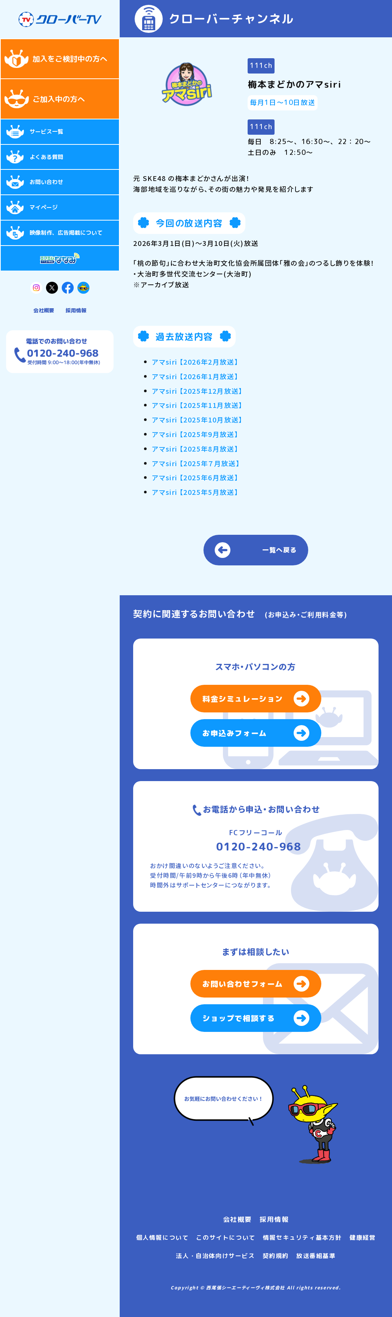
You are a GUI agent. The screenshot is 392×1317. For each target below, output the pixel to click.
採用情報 (75, 310)
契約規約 (276, 1256)
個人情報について (162, 1237)
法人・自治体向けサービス (215, 1256)
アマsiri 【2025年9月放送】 (195, 434)
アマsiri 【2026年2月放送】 (195, 361)
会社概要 (43, 310)
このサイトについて (225, 1237)
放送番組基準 (316, 1256)
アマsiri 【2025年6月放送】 (195, 477)
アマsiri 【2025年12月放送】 (197, 391)
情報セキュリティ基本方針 (302, 1237)
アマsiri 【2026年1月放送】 (195, 376)
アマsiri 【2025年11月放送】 (197, 405)
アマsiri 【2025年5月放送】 (195, 492)
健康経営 (362, 1237)
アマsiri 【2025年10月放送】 (197, 419)
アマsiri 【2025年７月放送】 (196, 463)
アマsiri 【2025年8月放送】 (195, 448)
